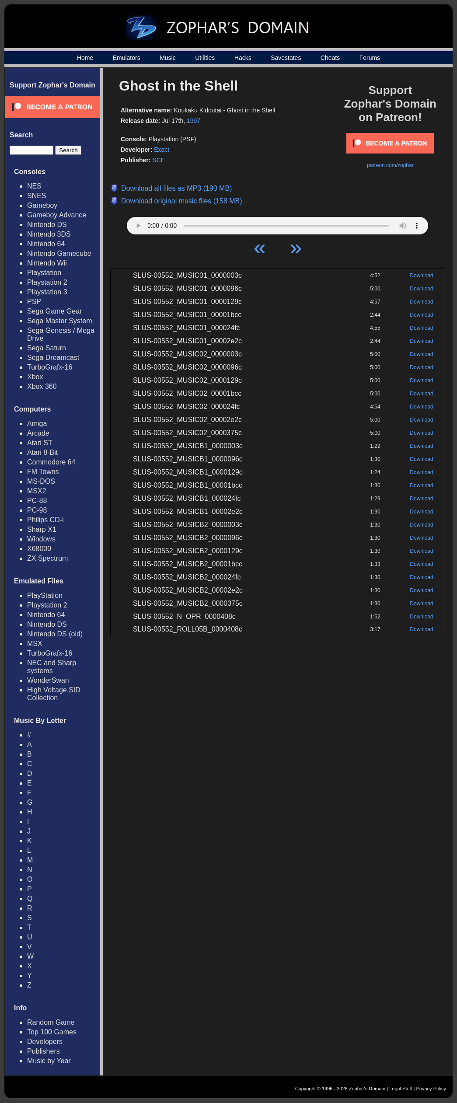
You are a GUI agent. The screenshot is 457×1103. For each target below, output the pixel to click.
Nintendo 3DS (49, 234)
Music (168, 57)
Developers (45, 1041)
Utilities (205, 57)
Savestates (286, 57)
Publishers (43, 1051)
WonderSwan (48, 680)
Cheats (330, 57)
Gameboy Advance (56, 215)
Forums (369, 57)
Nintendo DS (47, 224)
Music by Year (49, 1061)
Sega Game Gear (54, 311)
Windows (41, 539)
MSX (34, 643)
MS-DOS (41, 481)
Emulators (126, 57)
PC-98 (37, 510)
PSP (34, 301)
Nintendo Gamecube (59, 253)
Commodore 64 (51, 462)
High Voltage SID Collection (53, 694)
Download (421, 275)
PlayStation (45, 595)
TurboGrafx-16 (49, 367)
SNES (36, 195)
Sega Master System (59, 321)
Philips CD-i (45, 520)
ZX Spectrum (47, 558)
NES (34, 186)
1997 (193, 120)
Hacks (242, 57)
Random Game (51, 1022)
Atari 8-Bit (42, 452)
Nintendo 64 (46, 244)
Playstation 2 (47, 282)
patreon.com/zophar (390, 165)
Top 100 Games (52, 1032)
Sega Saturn (46, 348)
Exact (161, 149)
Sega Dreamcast (53, 357)
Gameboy (42, 205)
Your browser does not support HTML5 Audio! (277, 223)
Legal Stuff (400, 1088)
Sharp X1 (41, 529)
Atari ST (39, 443)
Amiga (37, 423)
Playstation (44, 272)
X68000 (39, 548)
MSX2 (36, 491)
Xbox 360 (42, 386)
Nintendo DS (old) (55, 634)
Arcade (38, 433)
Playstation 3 (47, 292)
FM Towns (43, 471)
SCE (158, 160)
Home (85, 57)
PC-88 (37, 500)
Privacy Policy (431, 1088)
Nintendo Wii (47, 263)
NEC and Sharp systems (51, 666)
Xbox (35, 376)
